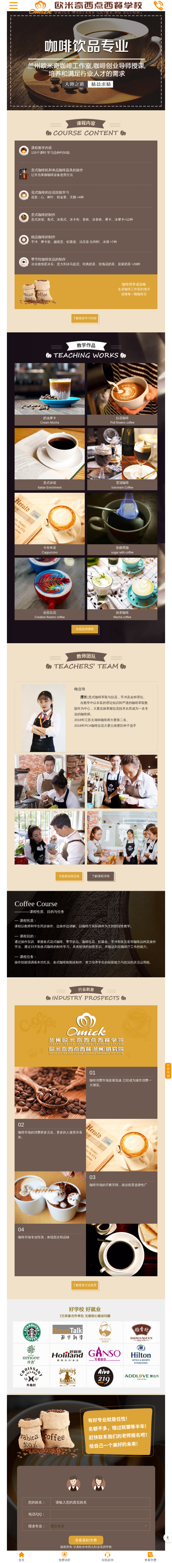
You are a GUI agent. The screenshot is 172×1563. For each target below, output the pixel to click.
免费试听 (64, 1557)
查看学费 (150, 1557)
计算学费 (168, 1070)
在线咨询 (107, 1557)
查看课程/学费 (86, 1540)
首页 (21, 1557)
